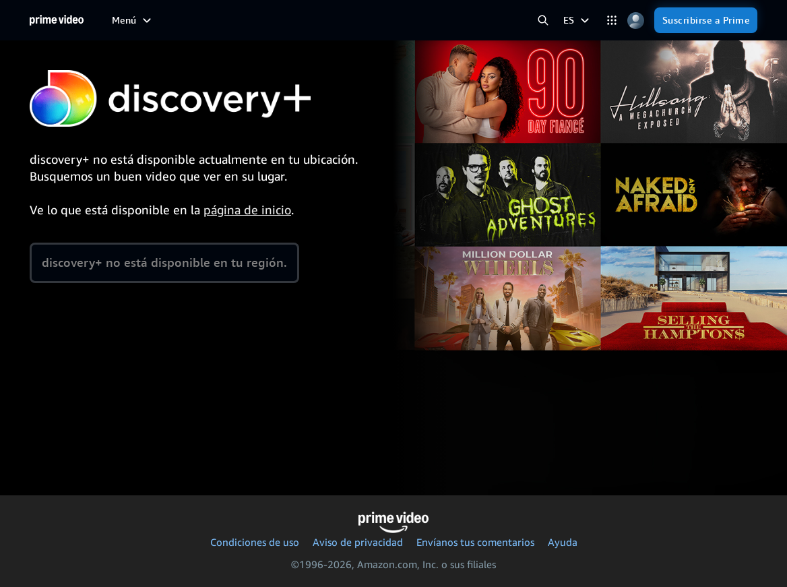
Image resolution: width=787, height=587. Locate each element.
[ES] (577, 20)
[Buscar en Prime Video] (543, 20)
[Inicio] (57, 20)
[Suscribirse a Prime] (705, 20)
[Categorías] (612, 20)
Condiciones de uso (254, 542)
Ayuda (562, 542)
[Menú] (133, 20)
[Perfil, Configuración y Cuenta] (636, 20)
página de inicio (247, 209)
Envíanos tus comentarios (475, 542)
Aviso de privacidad (358, 542)
